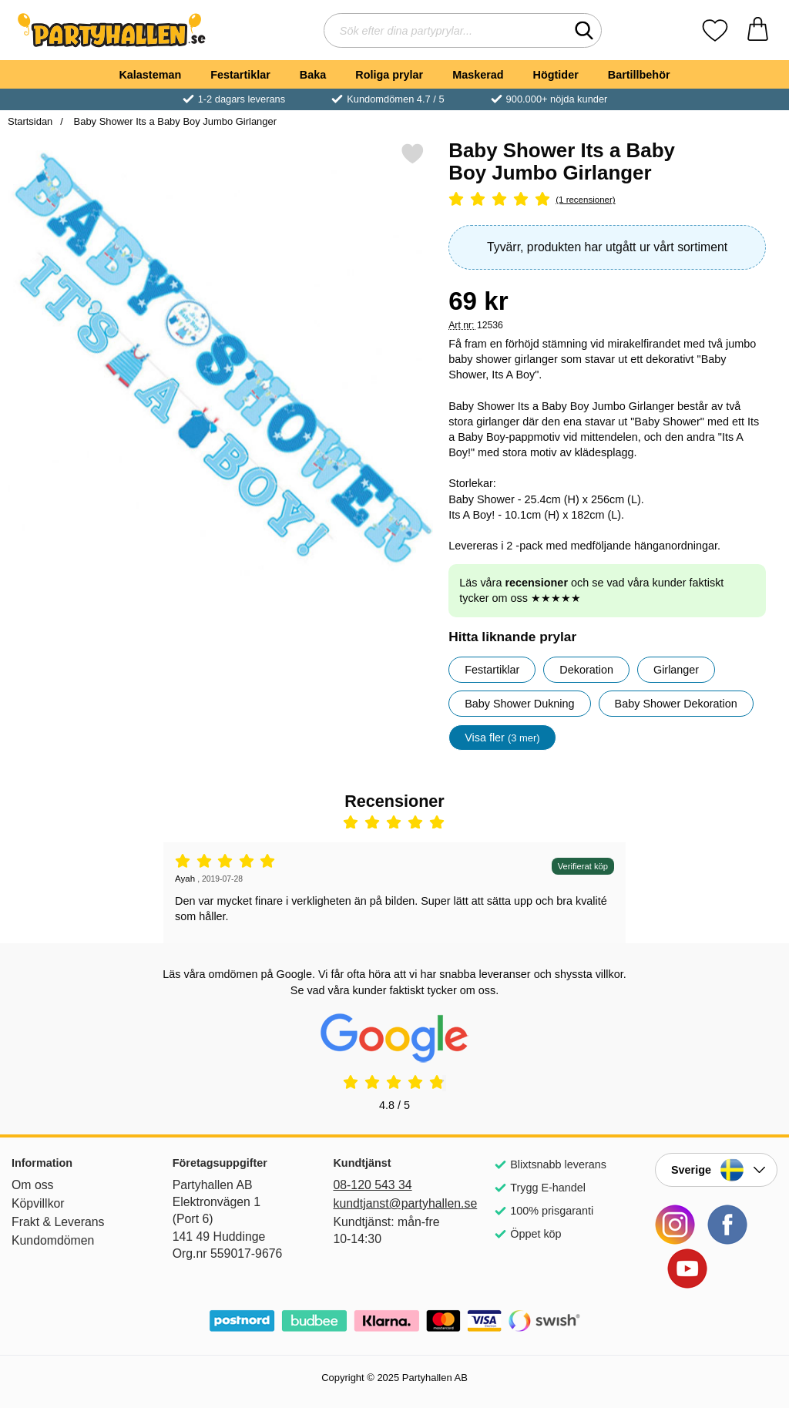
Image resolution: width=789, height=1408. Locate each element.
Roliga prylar (389, 75)
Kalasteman (150, 75)
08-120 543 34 (372, 1184)
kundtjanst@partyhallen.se (394, 1203)
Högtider (556, 75)
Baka (313, 75)
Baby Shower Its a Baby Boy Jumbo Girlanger (174, 121)
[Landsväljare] (716, 1170)
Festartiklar (240, 75)
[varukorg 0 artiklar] (758, 30)
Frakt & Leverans (58, 1221)
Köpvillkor (38, 1203)
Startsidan (30, 121)
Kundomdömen (53, 1240)
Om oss (33, 1184)
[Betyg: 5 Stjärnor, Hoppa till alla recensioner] (607, 200)
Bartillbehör (639, 75)
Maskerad (477, 75)
